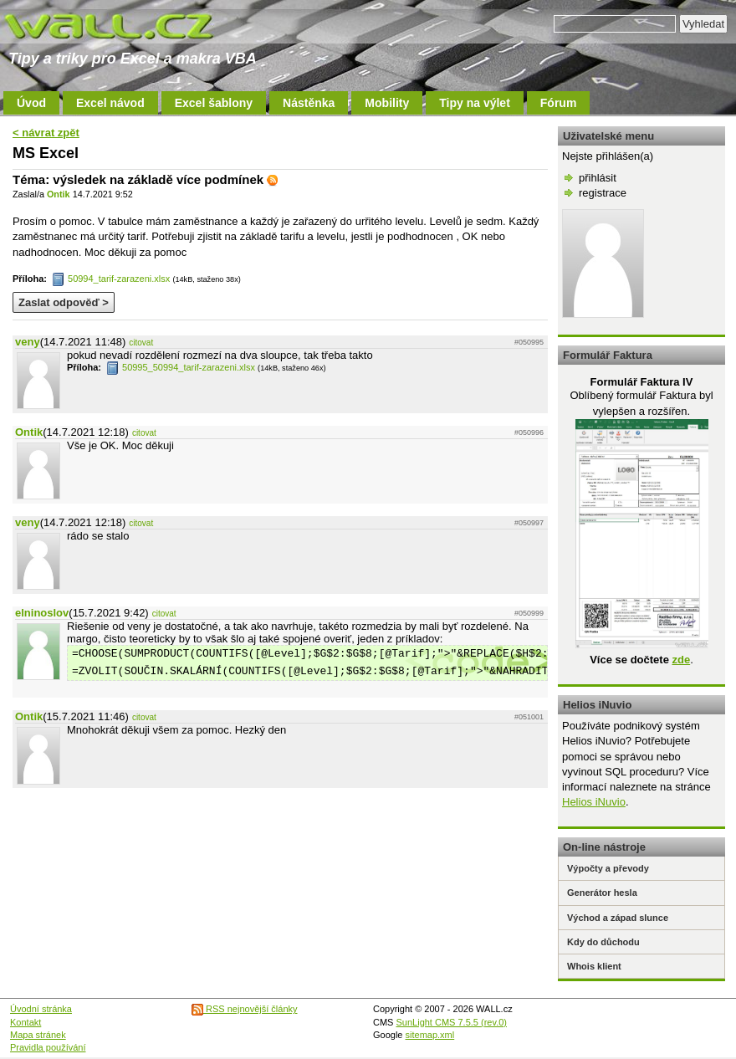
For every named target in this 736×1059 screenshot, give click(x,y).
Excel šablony (214, 103)
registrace (602, 193)
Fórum (558, 103)
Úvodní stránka (41, 1009)
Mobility (387, 103)
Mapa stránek (38, 1035)
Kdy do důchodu (603, 942)
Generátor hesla (602, 893)
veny (27, 341)
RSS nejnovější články (245, 1009)
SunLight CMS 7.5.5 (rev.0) (451, 1022)
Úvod (31, 103)
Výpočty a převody (608, 868)
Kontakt (25, 1022)
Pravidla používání (48, 1047)
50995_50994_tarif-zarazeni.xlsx (180, 367)
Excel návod (110, 103)
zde (681, 659)
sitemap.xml (430, 1035)
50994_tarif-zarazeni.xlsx (111, 279)
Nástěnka (309, 103)
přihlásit (597, 177)
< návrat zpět (46, 132)
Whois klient (594, 966)
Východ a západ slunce (617, 918)
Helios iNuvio (594, 802)
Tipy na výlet (474, 103)
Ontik (58, 194)
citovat (141, 342)
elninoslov (42, 612)
